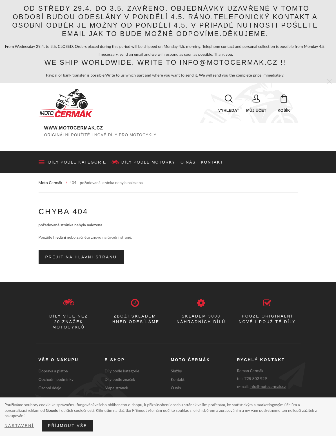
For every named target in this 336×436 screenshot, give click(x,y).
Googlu (52, 410)
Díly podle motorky (148, 162)
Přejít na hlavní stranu (81, 257)
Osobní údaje (50, 387)
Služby (176, 370)
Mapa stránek (116, 387)
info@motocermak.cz (268, 386)
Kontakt (212, 162)
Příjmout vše (67, 425)
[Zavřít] (329, 82)
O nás (188, 162)
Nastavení (19, 425)
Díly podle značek (120, 379)
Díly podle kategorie (77, 162)
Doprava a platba (53, 370)
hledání (59, 237)
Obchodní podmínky (56, 379)
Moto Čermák (50, 182)
